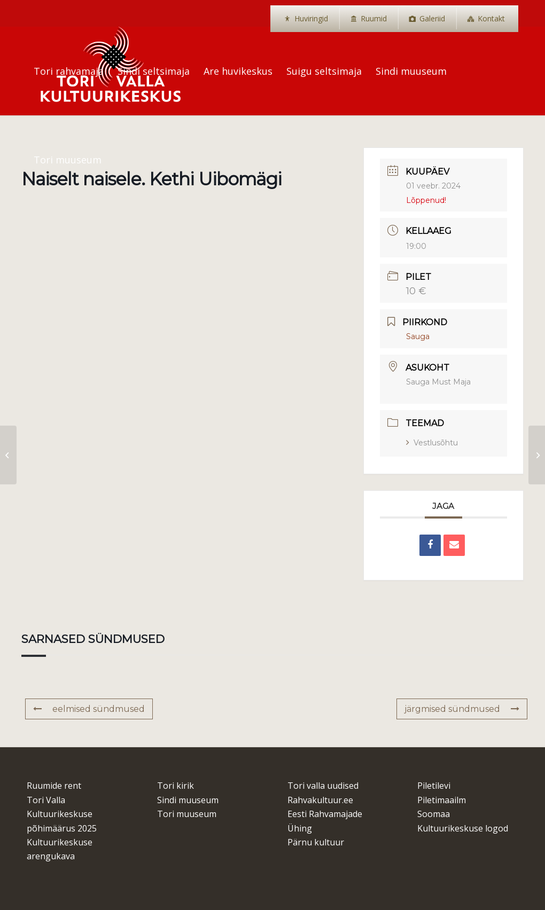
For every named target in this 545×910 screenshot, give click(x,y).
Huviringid (311, 18)
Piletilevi (433, 785)
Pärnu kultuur (315, 842)
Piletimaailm (441, 800)
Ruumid (374, 18)
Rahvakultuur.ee (320, 800)
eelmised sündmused (89, 709)
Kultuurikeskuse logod (462, 828)
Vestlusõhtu (432, 443)
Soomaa (433, 814)
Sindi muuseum (188, 800)
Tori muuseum (186, 814)
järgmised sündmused (461, 709)
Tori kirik (175, 785)
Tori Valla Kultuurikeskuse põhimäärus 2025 (62, 814)
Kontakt (491, 18)
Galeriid (432, 18)
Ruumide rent (54, 785)
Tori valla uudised (323, 785)
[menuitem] (306, 18)
